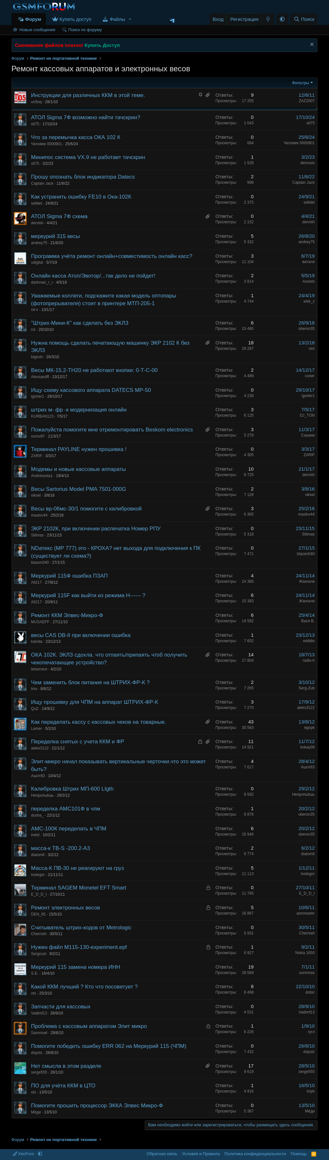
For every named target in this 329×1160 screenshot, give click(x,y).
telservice (39, 669)
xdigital (37, 262)
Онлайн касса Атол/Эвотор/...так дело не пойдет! (93, 276)
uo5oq (36, 102)
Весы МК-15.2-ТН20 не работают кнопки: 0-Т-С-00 (94, 370)
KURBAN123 (42, 416)
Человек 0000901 (46, 144)
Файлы (117, 19)
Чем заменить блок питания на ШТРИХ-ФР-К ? (90, 682)
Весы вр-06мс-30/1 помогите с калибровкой (86, 509)
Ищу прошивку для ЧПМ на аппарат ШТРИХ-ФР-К (94, 702)
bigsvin (37, 357)
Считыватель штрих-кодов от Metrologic (81, 928)
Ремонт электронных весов (65, 908)
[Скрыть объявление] (311, 45)
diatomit (38, 855)
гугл (311, 1032)
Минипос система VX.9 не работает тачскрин (88, 157)
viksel (36, 495)
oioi (312, 348)
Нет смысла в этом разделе (66, 1066)
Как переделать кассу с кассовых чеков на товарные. (98, 722)
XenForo (24, 1153)
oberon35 (306, 328)
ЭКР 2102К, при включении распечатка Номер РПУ (96, 529)
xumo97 (38, 436)
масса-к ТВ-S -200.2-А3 (60, 848)
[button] (130, 19)
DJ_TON (307, 415)
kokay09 (307, 747)
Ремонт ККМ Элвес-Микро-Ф (67, 615)
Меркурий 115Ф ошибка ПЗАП (69, 576)
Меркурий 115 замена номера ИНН (75, 967)
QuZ (35, 708)
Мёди (36, 1112)
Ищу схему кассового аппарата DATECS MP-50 (91, 390)
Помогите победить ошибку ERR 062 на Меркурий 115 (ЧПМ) (108, 1046)
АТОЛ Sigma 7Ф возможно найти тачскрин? (85, 117)
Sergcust (38, 954)
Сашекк (308, 435)
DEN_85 (38, 914)
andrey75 (39, 243)
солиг (310, 376)
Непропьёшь (42, 795)
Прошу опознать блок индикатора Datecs (83, 177)
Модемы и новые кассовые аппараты (78, 469)
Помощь (299, 1153)
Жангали (307, 581)
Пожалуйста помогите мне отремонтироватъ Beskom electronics (112, 430)
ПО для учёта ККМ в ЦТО (63, 1086)
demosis (307, 163)
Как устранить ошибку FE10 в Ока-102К (81, 197)
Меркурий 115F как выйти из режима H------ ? (88, 595)
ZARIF (36, 456)
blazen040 (40, 562)
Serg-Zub (306, 688)
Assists (308, 281)
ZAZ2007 (307, 101)
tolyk (311, 1091)
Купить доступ (75, 19)
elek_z (309, 301)
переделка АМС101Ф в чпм (65, 809)
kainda (36, 641)
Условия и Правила (201, 1153)
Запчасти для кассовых (61, 1007)
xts (33, 993)
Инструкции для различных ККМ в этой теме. (88, 95)
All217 (36, 582)
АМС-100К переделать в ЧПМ (68, 829)
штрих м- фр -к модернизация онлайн (79, 410)
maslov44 (39, 515)
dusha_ (37, 815)
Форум (33, 19)
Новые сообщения (37, 29)
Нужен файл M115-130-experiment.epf (79, 947)
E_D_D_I (39, 894)
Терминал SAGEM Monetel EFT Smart (78, 888)
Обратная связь (162, 1153)
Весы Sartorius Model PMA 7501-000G (78, 489)
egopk (309, 727)
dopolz (36, 1052)
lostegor (38, 874)
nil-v (34, 309)
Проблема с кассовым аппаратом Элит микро (89, 1026)
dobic (310, 992)
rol (33, 329)
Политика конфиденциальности (255, 1153)
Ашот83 (38, 776)
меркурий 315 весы (55, 236)
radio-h (309, 660)
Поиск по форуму (85, 29)
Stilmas (37, 535)
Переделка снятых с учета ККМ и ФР (77, 742)
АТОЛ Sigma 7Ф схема (59, 216)
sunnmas (307, 972)
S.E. (35, 973)
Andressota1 (42, 476)
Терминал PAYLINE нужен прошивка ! (79, 449)
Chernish (39, 934)
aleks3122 (306, 707)
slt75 (35, 124)
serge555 (39, 1072)
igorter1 (37, 396)
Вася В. (308, 621)
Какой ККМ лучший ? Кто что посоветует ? (84, 987)
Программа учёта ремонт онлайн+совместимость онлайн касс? (111, 256)
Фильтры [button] (300, 82)
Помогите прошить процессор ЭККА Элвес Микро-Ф (97, 1105)
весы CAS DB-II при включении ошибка (81, 635)
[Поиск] (303, 19)
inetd (35, 835)
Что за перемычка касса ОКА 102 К (75, 137)
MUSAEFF (40, 622)
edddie (309, 641)
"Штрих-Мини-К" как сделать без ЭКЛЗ (80, 323)
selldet (36, 203)
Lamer (36, 728)
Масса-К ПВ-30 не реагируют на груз (77, 868)
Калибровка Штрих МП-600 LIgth (72, 789)
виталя (308, 262)
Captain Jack (42, 183)
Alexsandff (40, 377)
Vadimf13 (39, 1013)
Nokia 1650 (305, 953)
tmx (34, 688)
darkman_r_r (42, 282)
